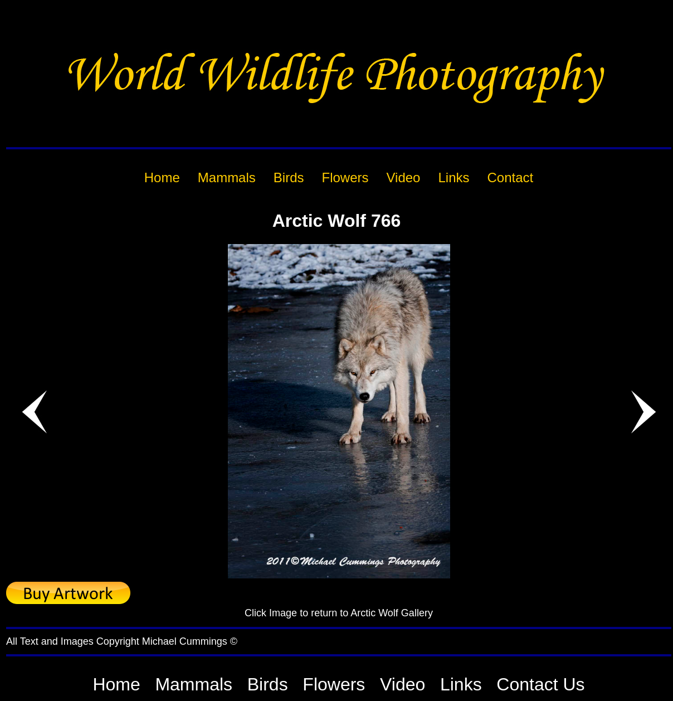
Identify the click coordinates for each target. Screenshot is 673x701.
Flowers (334, 684)
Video (402, 684)
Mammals (193, 684)
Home (116, 684)
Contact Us (540, 684)
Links (461, 684)
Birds (267, 684)
